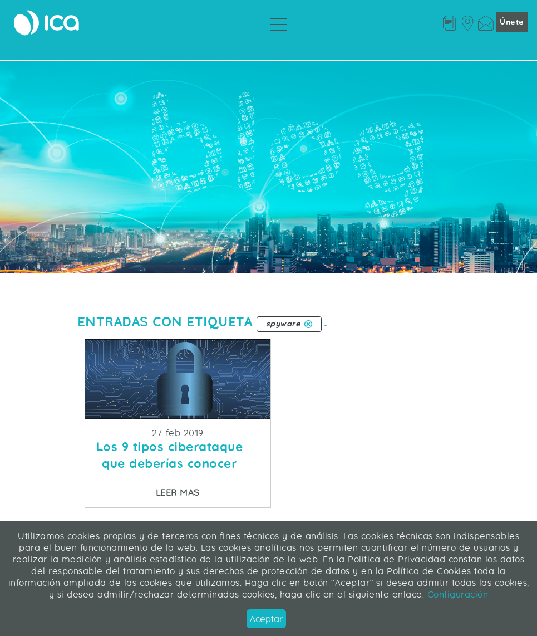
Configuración (456, 594)
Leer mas (213, 492)
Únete (512, 22)
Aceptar (266, 619)
